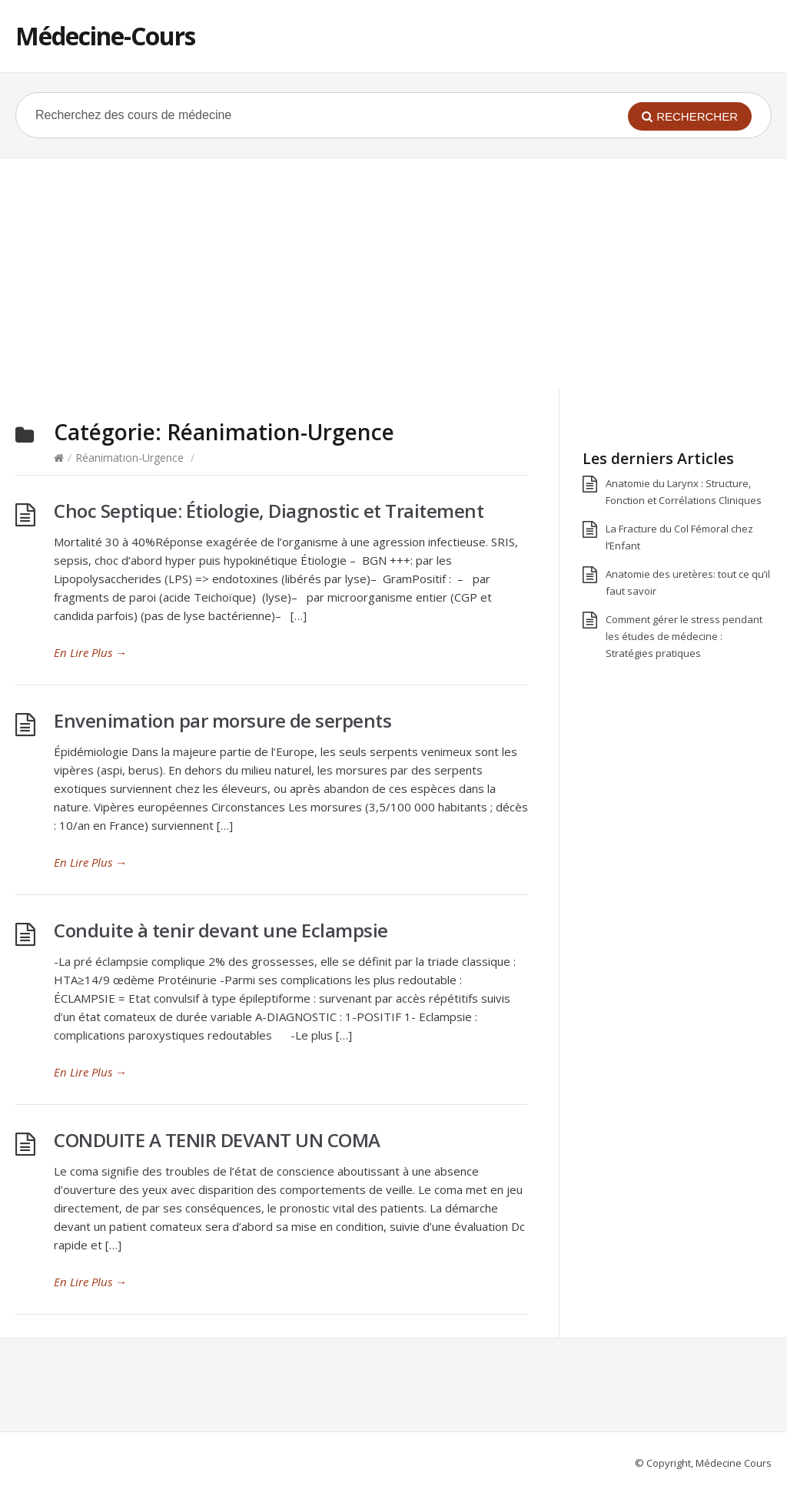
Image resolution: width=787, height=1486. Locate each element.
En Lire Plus (90, 652)
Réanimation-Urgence (129, 457)
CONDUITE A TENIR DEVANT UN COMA (217, 1140)
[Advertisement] (393, 273)
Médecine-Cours (105, 35)
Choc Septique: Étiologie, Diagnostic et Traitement (268, 510)
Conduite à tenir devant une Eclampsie (221, 930)
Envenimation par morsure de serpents (222, 720)
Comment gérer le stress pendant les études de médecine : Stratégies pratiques (684, 636)
